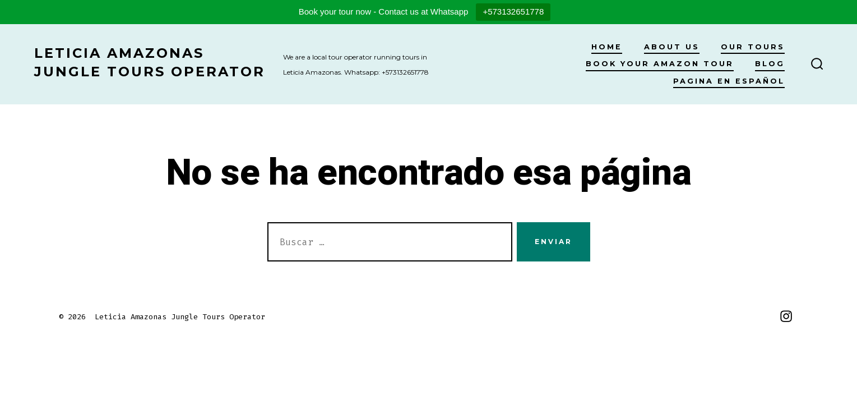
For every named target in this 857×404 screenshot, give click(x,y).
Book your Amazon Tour (660, 63)
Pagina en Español (729, 81)
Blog (770, 63)
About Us (672, 47)
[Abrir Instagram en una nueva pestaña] (786, 316)
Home (606, 47)
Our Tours (753, 47)
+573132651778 (513, 11)
